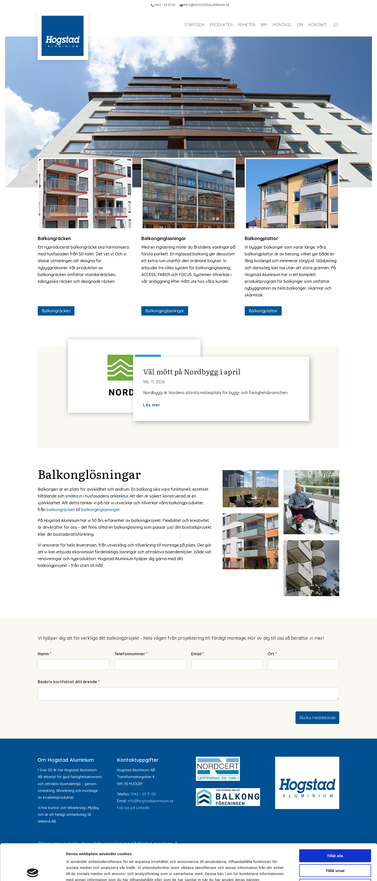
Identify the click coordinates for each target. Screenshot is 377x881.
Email (197, 653)
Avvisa (335, 849)
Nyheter (246, 24)
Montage (282, 24)
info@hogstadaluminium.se (150, 801)
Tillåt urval (335, 834)
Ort (272, 653)
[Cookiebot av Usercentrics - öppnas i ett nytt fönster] (33, 871)
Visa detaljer (273, 871)
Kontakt (317, 24)
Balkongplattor (263, 310)
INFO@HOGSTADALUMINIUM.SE (204, 5)
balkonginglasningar (100, 509)
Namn (44, 653)
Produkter (221, 24)
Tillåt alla (335, 819)
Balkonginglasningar (164, 310)
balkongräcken (61, 509)
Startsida (194, 24)
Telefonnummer (131, 653)
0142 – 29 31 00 (143, 794)
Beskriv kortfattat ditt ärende (69, 681)
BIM (264, 24)
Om (300, 24)
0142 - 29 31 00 (163, 5)
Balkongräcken (56, 310)
